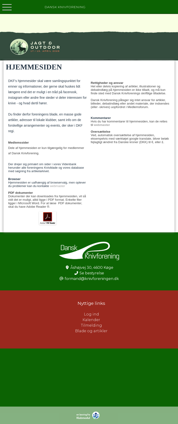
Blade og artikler (91, 331)
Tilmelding (91, 325)
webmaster (57, 186)
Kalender (91, 320)
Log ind (131, 314)
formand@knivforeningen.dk (92, 278)
